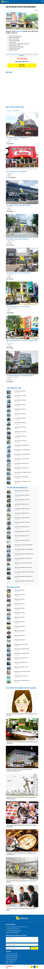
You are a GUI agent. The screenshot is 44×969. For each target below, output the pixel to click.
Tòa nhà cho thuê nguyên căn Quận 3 (21, 499)
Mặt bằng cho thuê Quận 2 (19, 594)
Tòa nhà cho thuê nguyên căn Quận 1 (21, 490)
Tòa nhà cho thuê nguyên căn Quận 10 (22, 531)
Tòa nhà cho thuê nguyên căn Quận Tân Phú (23, 558)
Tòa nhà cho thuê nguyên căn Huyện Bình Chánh (24, 580)
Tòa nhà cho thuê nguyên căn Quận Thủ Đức (23, 567)
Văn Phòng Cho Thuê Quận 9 (20, 427)
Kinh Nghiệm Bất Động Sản (12, 955)
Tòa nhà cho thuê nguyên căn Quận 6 (21, 513)
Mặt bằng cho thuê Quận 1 (19, 590)
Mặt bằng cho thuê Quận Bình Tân (21, 675)
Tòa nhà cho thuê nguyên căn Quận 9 (21, 526)
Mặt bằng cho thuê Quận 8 (19, 621)
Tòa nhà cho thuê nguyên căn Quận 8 (21, 522)
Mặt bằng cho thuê (13, 587)
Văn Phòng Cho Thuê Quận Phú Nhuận (22, 449)
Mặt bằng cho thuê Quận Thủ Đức (21, 666)
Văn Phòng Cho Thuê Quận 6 (20, 413)
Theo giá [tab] (9, 110)
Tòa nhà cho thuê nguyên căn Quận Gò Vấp (23, 562)
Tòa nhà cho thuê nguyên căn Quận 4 (21, 504)
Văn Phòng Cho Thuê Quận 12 (20, 440)
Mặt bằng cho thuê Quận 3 (19, 599)
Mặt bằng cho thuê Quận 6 (19, 612)
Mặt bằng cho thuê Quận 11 (19, 635)
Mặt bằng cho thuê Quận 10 (19, 630)
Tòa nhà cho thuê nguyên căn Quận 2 (21, 495)
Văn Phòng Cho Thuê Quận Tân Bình (21, 445)
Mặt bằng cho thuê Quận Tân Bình (21, 644)
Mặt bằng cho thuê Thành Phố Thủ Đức (22, 671)
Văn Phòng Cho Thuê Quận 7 (20, 418)
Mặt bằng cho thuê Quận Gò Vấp (20, 662)
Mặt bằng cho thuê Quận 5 (19, 608)
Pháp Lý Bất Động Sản (11, 961)
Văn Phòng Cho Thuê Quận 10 (20, 431)
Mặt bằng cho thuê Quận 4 (19, 603)
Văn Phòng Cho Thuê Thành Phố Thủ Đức (22, 472)
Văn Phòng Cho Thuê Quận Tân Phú (21, 458)
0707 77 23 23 (16, 928)
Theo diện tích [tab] (16, 110)
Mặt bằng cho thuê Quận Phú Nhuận (21, 648)
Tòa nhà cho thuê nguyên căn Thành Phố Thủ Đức (24, 571)
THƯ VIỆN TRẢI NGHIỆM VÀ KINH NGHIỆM (21, 688)
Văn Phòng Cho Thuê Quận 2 (20, 395)
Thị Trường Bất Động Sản (11, 959)
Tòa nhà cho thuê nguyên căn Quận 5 (21, 508)
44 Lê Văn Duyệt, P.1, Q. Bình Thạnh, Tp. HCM (17, 926)
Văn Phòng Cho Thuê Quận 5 (20, 409)
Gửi (34, 948)
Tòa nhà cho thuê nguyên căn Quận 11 (22, 535)
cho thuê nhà (19, 31)
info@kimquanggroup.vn (16, 930)
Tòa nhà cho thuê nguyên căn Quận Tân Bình (23, 544)
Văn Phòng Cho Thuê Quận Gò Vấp (21, 463)
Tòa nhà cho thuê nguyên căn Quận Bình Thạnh (23, 553)
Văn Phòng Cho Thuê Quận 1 (20, 391)
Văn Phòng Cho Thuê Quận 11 (20, 436)
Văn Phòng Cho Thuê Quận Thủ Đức (21, 467)
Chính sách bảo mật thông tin (12, 932)
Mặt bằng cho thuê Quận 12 (19, 639)
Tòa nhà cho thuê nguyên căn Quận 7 (21, 517)
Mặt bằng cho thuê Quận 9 (19, 626)
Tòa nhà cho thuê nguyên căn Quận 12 (22, 540)
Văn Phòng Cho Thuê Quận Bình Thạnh (22, 454)
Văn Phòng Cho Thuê (14, 388)
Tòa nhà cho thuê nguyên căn (17, 488)
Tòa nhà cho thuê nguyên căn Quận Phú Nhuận (23, 549)
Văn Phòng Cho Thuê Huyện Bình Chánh (22, 481)
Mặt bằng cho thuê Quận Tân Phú (21, 657)
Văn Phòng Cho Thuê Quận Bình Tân (21, 476)
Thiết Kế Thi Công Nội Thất (12, 953)
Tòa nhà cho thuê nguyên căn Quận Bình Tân (23, 576)
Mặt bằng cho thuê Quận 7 (19, 617)
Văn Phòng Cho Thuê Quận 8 (20, 422)
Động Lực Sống (9, 963)
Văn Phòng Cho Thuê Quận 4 (20, 404)
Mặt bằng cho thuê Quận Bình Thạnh (21, 653)
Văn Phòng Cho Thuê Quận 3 (20, 400)
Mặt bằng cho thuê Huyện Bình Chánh (21, 680)
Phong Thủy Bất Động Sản (11, 957)
